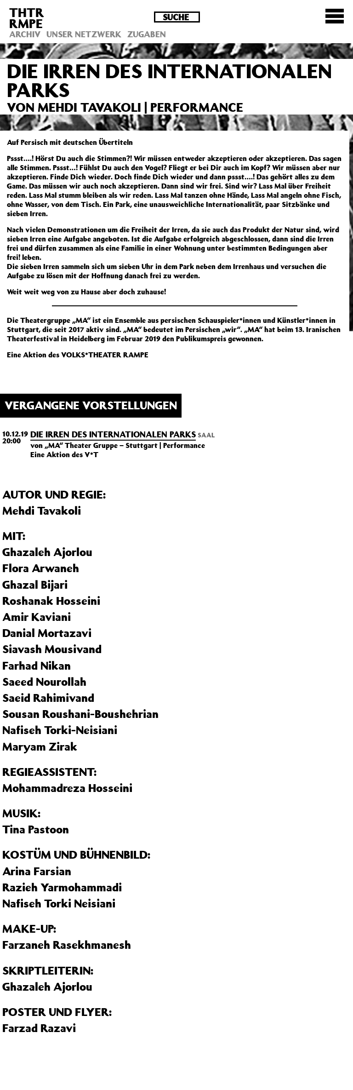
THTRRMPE (26, 17)
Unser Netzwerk (83, 34)
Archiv (24, 34)
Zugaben (146, 34)
